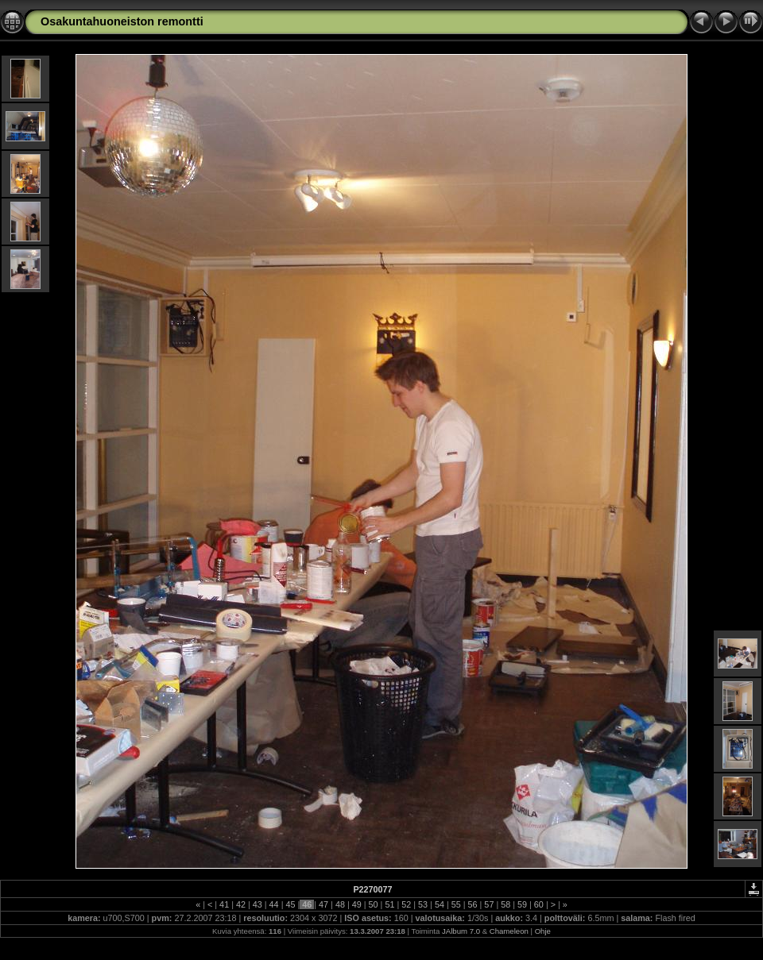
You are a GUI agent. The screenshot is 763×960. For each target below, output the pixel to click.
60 (539, 904)
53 (423, 904)
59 (522, 904)
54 (439, 904)
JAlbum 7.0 (461, 931)
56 (473, 904)
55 (456, 904)
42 (241, 904)
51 (389, 904)
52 (406, 904)
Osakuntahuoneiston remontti (122, 21)
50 (373, 904)
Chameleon (509, 931)
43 (257, 904)
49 (357, 904)
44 (274, 904)
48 (340, 904)
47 (323, 904)
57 (489, 904)
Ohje (543, 931)
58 (505, 904)
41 (224, 904)
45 (290, 904)
